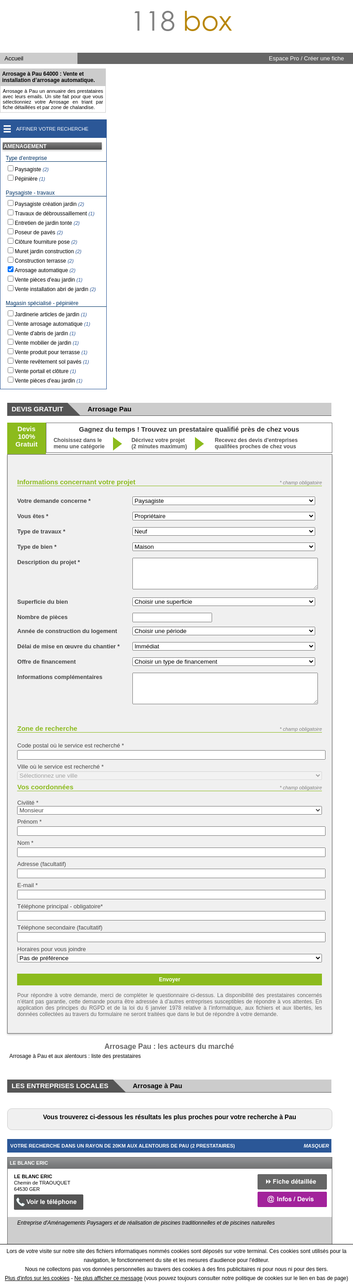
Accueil (14, 58)
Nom (25, 842)
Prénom (29, 821)
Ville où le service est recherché (60, 766)
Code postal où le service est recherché (70, 745)
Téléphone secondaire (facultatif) (59, 927)
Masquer (316, 1145)
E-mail (27, 885)
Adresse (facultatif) (41, 864)
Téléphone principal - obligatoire (60, 906)
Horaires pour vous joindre (51, 949)
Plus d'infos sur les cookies (37, 1278)
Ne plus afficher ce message (108, 1278)
